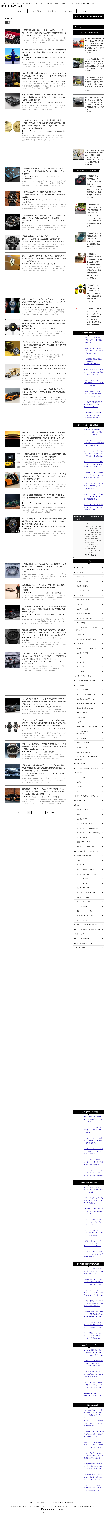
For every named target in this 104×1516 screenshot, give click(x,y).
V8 (36, 481)
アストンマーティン (37, 350)
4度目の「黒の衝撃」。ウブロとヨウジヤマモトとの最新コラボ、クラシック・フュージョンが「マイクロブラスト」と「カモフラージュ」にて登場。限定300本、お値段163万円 (44, 632)
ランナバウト (50, 593)
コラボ (34, 57)
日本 (58, 728)
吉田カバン (59, 81)
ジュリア (54, 661)
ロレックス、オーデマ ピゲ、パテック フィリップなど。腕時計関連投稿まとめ (93, 1254)
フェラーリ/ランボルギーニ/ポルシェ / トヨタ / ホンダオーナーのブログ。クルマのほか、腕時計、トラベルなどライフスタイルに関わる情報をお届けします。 (52, 1507)
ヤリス (64, 614)
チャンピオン (45, 397)
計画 (51, 264)
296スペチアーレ (37, 131)
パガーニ (61, 503)
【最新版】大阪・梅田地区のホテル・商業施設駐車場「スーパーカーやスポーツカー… (93, 1314)
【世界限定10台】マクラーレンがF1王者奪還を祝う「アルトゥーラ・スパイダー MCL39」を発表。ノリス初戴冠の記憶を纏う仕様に (43, 391)
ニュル (50, 440)
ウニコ (34, 241)
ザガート (42, 459)
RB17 (33, 773)
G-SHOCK (35, 526)
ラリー (48, 35)
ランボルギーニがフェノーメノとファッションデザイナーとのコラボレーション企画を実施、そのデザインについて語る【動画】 (44, 52)
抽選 (23, 616)
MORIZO (40, 707)
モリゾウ (52, 707)
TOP (31, 1503)
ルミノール (41, 752)
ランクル (53, 526)
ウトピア (40, 503)
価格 (52, 328)
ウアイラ (34, 503)
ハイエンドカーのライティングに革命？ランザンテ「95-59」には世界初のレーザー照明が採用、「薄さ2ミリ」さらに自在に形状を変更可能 (44, 97)
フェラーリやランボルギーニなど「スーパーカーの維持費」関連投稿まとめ (93, 496)
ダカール (47, 526)
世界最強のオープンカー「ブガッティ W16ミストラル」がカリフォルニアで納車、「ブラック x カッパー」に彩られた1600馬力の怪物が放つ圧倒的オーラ (43, 791)
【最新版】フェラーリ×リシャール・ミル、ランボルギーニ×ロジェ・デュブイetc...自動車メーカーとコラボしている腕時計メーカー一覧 (94, 316)
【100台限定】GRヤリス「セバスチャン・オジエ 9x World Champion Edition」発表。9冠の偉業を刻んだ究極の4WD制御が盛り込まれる (44, 609)
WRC (42, 614)
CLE (37, 569)
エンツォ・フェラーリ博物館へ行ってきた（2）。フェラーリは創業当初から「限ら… (93, 1423)
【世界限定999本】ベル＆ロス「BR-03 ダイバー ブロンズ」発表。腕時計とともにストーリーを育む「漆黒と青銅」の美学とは (44, 194)
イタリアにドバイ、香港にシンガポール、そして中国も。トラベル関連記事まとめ (93, 1487)
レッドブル (29, 775)
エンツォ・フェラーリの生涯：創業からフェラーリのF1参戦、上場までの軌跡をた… (93, 1271)
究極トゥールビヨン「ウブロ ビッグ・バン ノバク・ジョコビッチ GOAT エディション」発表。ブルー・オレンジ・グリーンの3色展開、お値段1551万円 (43, 301)
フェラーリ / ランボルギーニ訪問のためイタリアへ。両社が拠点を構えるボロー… (94, 1434)
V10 (36, 773)
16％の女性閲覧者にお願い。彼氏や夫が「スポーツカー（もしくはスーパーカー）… (93, 1352)
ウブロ (38, 221)
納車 (54, 797)
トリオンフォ (55, 503)
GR (33, 614)
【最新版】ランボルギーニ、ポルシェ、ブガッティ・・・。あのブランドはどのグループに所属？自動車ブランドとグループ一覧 (94, 293)
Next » (53, 813)
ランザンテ (55, 102)
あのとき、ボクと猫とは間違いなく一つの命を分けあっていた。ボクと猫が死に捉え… (93, 1363)
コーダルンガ (47, 503)
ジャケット (39, 81)
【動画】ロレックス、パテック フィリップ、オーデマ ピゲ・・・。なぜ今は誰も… (93, 1243)
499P (43, 131)
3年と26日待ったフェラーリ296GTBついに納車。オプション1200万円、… (94, 1119)
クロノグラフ (41, 176)
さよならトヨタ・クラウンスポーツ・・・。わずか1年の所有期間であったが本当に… (93, 1162)
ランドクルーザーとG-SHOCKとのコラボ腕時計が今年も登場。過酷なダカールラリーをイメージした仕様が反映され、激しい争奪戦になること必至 (44, 521)
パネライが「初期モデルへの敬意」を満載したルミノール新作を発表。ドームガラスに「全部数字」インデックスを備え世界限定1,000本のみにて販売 (44, 746)
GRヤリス (37, 614)
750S (33, 481)
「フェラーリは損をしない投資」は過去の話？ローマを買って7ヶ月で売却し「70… (93, 1140)
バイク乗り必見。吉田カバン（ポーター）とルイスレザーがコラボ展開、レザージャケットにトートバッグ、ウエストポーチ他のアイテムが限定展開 (44, 75)
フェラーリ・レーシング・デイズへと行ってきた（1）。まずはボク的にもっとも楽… (93, 475)
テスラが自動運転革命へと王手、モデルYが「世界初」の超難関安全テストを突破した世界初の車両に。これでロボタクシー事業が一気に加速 (94, 63)
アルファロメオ (36, 661)
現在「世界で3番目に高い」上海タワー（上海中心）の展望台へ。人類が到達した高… (93, 1444)
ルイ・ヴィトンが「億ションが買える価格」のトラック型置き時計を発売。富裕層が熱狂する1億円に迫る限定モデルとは (44, 368)
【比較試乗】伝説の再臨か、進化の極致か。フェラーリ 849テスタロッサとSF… (93, 361)
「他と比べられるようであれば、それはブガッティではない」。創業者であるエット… (93, 1282)
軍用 (50, 752)
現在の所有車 (52, 11)
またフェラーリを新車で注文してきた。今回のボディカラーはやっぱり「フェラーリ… (93, 1129)
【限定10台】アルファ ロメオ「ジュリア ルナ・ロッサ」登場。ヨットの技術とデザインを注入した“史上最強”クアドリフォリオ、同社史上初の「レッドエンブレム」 (44, 656)
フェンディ (42, 373)
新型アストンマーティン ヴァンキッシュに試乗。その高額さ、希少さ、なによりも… (93, 372)
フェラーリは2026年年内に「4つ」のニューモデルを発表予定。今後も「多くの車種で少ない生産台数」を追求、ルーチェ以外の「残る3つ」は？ (44, 258)
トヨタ (59, 614)
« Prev (18, 813)
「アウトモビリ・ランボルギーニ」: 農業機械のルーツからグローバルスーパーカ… (93, 1303)
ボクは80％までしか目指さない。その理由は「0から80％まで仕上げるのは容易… (94, 1374)
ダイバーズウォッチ (41, 200)
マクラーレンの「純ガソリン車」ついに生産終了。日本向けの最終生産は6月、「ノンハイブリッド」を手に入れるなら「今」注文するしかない (44, 476)
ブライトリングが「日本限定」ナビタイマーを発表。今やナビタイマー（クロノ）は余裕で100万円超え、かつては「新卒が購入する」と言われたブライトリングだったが (44, 723)
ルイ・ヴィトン (60, 373)
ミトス (53, 569)
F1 (33, 176)
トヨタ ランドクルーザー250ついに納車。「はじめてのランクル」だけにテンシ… (93, 1151)
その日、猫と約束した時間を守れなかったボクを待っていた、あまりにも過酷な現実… (93, 1384)
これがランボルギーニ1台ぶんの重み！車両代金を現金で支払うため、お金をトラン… (93, 485)
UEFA (33, 221)
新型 (48, 264)
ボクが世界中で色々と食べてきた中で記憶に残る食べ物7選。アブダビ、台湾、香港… (93, 1466)
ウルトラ (39, 440)
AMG (33, 569)
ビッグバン (53, 241)
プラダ (59, 661)
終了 (50, 481)
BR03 (33, 200)
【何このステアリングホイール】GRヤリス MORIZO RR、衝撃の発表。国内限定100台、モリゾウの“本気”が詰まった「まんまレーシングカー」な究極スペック (44, 701)
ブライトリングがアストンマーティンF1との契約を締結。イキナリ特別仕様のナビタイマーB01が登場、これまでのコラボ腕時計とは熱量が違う (44, 344)
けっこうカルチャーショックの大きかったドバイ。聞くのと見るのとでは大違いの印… (93, 1455)
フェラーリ (53, 131)
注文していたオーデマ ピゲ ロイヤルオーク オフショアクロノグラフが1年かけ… (93, 1222)
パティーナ (51, 200)
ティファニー (35, 373)
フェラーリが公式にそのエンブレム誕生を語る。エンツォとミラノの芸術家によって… (93, 1325)
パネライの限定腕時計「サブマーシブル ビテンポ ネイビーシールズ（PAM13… (93, 1232)
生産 (47, 481)
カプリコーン (35, 459)
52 (47, 813)
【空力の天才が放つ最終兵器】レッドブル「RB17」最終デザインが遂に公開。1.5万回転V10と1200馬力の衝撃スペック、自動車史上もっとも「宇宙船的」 (43, 768)
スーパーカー (36, 593)
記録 (53, 440)
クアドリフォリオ (46, 661)
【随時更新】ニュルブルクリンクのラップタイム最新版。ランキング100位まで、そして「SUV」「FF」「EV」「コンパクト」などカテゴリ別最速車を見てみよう (94, 215)
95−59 (34, 102)
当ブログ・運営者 (35, 11)
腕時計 (27, 178)
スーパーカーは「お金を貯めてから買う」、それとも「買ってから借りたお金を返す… (93, 453)
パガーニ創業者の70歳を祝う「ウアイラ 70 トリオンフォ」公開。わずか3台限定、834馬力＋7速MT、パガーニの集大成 (44, 497)
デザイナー (40, 57)
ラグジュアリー (50, 373)
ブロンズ (57, 200)
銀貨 (64, 131)
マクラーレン (53, 397)
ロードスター (48, 797)
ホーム (19, 11)
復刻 (56, 593)
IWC (35, 176)
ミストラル (41, 797)
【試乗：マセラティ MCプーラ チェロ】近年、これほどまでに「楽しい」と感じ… (94, 350)
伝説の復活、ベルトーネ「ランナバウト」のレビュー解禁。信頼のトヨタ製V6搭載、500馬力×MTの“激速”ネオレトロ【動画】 (44, 587)
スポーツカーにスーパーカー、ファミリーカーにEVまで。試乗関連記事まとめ (93, 415)
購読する (79, 27)
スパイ (40, 569)
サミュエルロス (45, 241)
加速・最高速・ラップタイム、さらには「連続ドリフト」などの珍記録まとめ (92, 1335)
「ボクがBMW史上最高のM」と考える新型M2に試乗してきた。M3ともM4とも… (93, 404)
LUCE (36, 328)
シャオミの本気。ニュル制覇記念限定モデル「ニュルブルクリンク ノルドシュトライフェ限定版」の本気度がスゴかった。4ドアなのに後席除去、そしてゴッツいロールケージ (44, 435)
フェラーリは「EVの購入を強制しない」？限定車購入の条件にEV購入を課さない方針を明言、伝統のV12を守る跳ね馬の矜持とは (43, 323)
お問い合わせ (70, 1503)
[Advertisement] (35, 154)
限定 (52, 35)
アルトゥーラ (37, 397)
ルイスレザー (52, 81)
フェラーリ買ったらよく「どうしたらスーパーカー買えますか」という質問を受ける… (93, 1172)
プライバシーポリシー (53, 1503)
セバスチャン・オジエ (50, 614)
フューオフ (60, 57)
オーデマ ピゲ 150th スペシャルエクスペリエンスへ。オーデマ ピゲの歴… (93, 1189)
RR (44, 707)
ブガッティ (34, 797)
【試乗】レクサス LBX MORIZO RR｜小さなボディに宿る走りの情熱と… (94, 383)
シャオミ (44, 440)
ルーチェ (43, 264)
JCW (33, 35)
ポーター (45, 81)
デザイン (45, 57)
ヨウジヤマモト (60, 638)
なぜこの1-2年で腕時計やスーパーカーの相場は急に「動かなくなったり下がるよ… (93, 432)
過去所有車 (68, 11)
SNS (84, 11)
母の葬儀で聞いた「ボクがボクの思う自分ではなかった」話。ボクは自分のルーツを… (93, 1477)
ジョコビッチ (40, 307)
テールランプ (40, 102)
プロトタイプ (46, 569)
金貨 (61, 131)
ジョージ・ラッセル (55, 176)
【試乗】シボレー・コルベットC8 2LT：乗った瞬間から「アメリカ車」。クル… (93, 393)
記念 (58, 131)
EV (33, 264)
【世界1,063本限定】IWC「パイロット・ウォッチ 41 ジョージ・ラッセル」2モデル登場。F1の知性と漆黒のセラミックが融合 (44, 171)
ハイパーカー (48, 102)
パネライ (34, 752)
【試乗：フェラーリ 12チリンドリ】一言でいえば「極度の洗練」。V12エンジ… (93, 340)
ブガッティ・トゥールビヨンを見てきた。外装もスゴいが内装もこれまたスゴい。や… (93, 464)
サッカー (58, 221)
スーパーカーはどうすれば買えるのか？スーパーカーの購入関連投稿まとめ (93, 507)
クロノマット (47, 350)
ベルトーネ (43, 593)
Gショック (41, 526)
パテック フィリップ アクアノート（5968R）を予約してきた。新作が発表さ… (93, 1200)
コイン (47, 131)
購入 (55, 328)
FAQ (63, 1503)
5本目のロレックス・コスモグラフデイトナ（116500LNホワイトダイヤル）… (94, 1211)
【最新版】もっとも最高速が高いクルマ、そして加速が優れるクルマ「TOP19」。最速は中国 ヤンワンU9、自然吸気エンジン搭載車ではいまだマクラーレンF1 (94, 186)
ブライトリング (52, 728)
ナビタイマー (59, 350)
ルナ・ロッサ (27, 663)
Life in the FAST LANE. (12, 6)
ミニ (36, 35)
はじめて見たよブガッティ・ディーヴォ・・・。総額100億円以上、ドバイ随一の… (94, 443)
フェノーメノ (52, 57)
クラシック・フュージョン (47, 221)
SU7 (35, 440)
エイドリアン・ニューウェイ (46, 773)
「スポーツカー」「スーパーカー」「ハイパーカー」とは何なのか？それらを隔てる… (93, 1292)
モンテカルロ (42, 35)
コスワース (58, 773)
